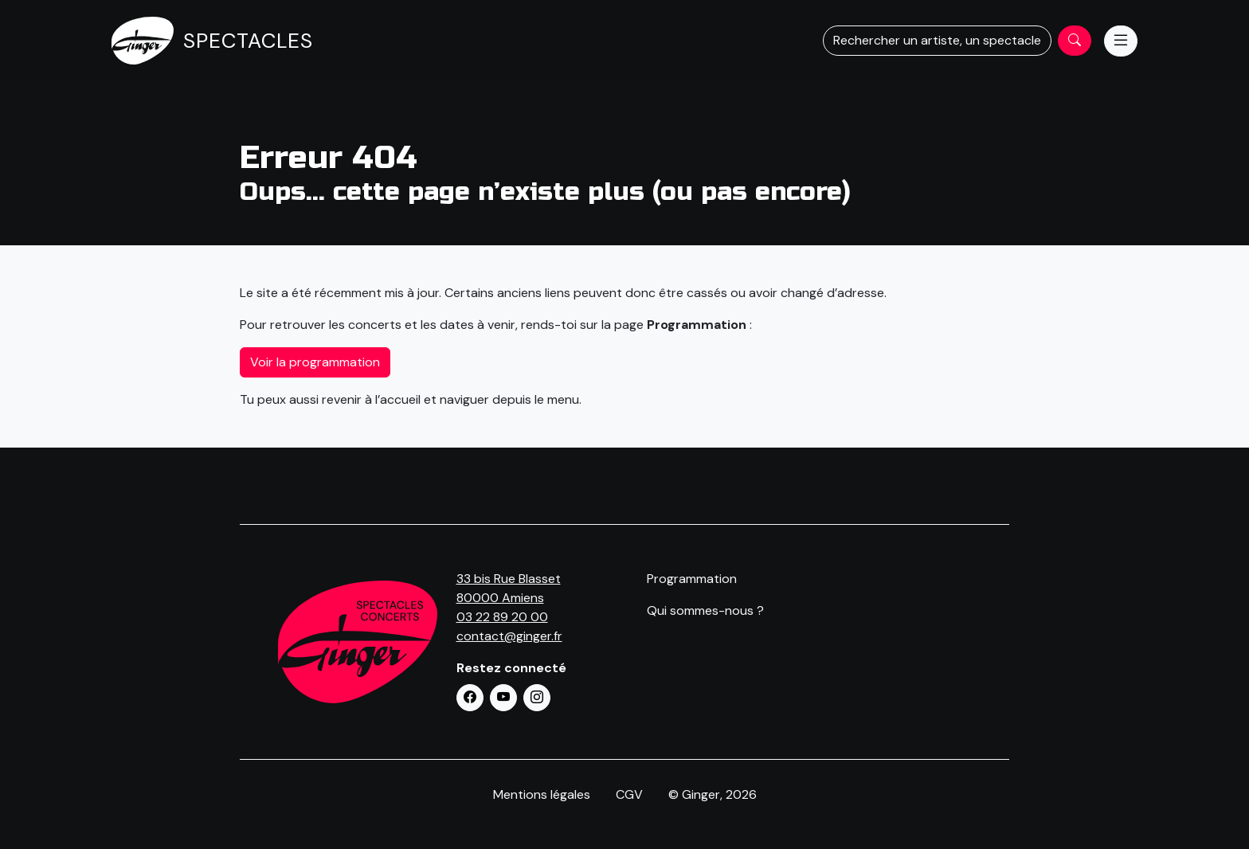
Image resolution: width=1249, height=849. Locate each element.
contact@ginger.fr (509, 636)
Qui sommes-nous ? (705, 610)
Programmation (692, 578)
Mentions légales (541, 794)
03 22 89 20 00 (502, 616)
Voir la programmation (315, 362)
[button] (470, 697)
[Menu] (1120, 41)
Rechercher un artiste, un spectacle (937, 40)
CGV (629, 794)
